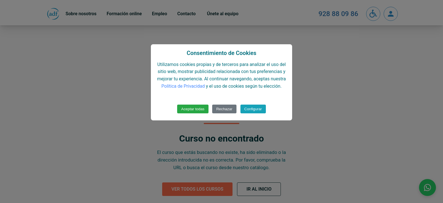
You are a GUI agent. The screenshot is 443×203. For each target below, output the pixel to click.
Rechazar (224, 109)
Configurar (253, 109)
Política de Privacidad (183, 86)
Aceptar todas (192, 109)
